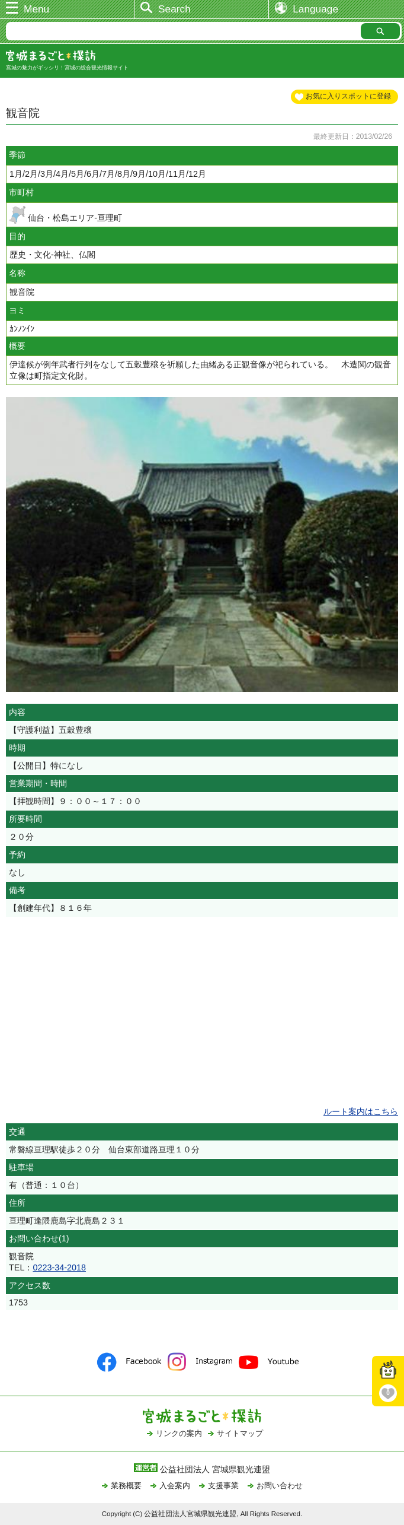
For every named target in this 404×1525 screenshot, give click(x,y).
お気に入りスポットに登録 (348, 96)
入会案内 (174, 1485)
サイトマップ (240, 1433)
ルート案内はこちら (360, 1111)
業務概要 (126, 1485)
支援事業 (223, 1485)
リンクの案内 (179, 1433)
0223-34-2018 (59, 1267)
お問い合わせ (279, 1485)
